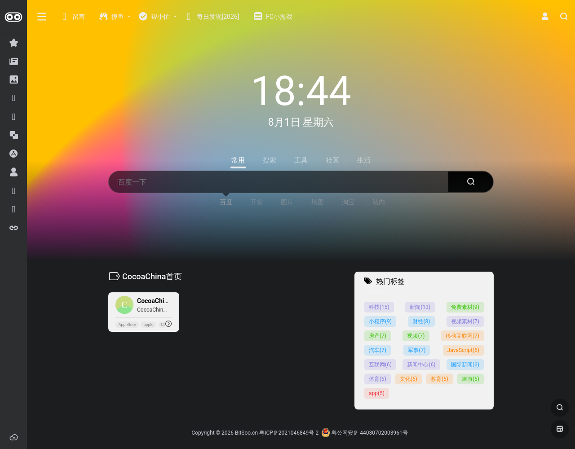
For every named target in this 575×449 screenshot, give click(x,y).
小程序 (380, 321)
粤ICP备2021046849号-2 (288, 433)
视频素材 (465, 321)
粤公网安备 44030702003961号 (364, 433)
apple (148, 324)
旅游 (470, 379)
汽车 (377, 350)
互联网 (380, 364)
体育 (377, 379)
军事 (416, 350)
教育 (439, 379)
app (377, 393)
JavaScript (463, 350)
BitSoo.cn (246, 433)
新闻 (420, 307)
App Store (127, 324)
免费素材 (465, 307)
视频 (416, 336)
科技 (379, 307)
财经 (421, 321)
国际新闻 (465, 364)
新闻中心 (421, 364)
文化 (408, 379)
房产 (377, 336)
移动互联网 (462, 336)
